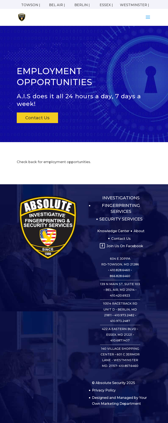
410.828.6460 (120, 270)
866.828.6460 (120, 276)
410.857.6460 (128, 366)
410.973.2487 (120, 321)
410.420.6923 (120, 295)
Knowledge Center (113, 231)
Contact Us (37, 117)
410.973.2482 (124, 315)
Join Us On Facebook (125, 246)
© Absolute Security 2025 (113, 383)
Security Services (121, 219)
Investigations (121, 197)
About (139, 231)
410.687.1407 (120, 340)
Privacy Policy (104, 390)
